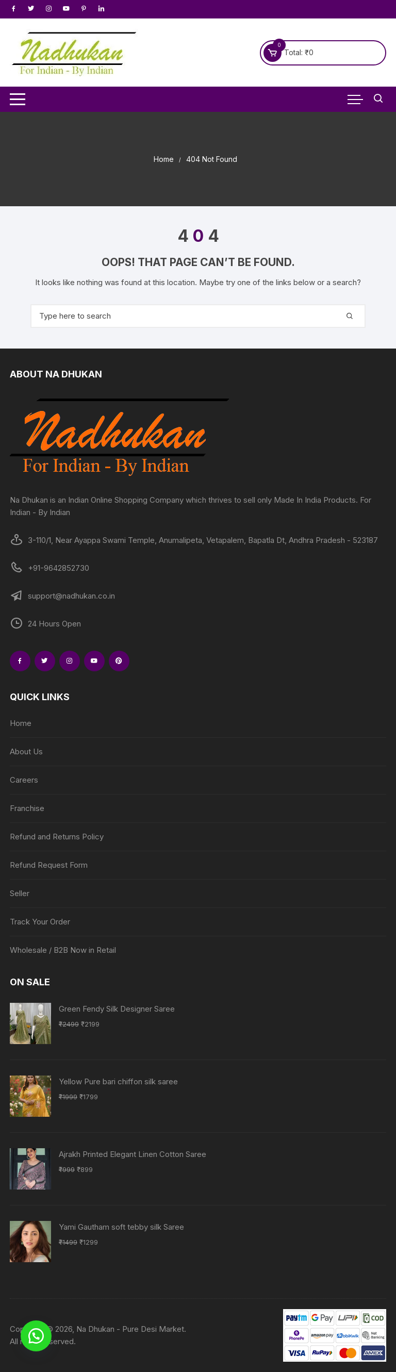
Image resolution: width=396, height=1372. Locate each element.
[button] (36, 1335)
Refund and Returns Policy (57, 836)
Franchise (27, 808)
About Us (26, 751)
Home (20, 723)
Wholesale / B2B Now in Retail (63, 950)
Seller (19, 893)
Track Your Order (40, 922)
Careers (24, 780)
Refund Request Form (49, 865)
